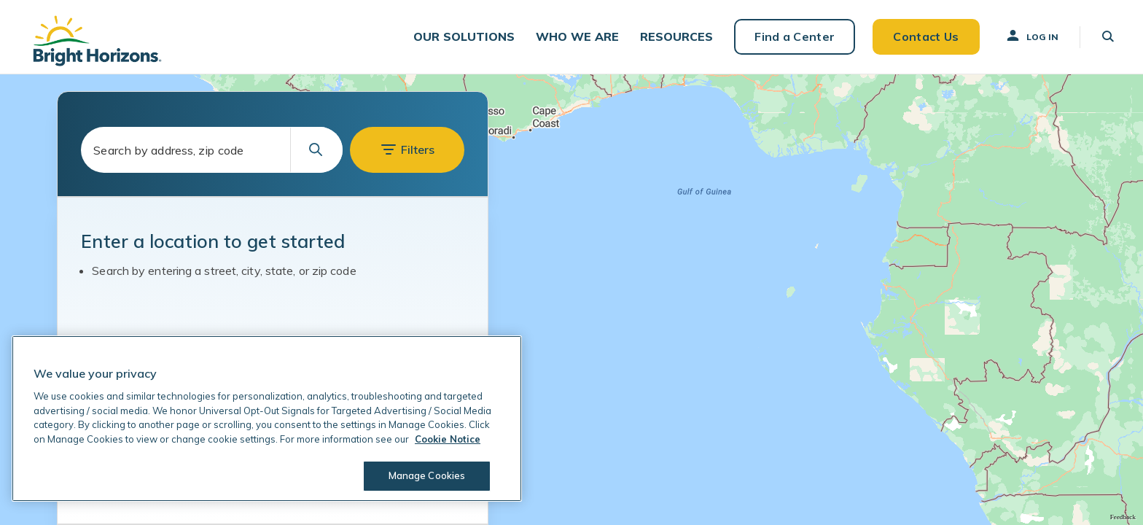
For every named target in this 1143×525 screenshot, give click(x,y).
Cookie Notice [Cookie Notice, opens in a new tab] (447, 439)
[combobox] (211, 150)
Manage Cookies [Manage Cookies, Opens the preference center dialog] (427, 475)
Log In (1031, 35)
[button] (464, 37)
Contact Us (926, 36)
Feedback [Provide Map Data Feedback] (1123, 517)
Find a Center (794, 36)
